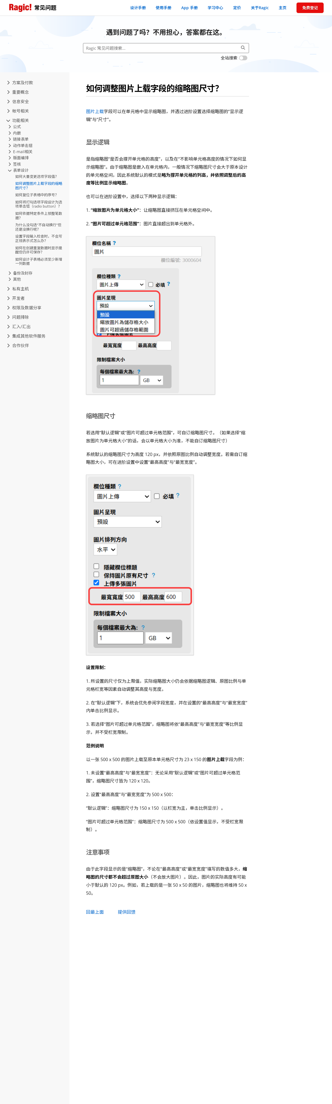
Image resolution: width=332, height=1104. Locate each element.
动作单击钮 (20, 145)
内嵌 (14, 133)
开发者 (16, 298)
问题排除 (18, 317)
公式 (14, 126)
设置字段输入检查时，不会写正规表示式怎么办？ (38, 238)
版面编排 (18, 157)
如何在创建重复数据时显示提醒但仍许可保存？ (38, 250)
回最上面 (95, 912)
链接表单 (18, 139)
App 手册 (189, 7)
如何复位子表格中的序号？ (37, 194)
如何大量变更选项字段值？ (37, 176)
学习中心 (215, 7)
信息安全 (18, 101)
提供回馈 (126, 912)
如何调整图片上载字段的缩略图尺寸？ (38, 185)
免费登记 (310, 7)
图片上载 (95, 111)
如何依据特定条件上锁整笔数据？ (38, 215)
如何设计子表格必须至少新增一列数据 (38, 261)
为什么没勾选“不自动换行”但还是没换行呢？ (38, 227)
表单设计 (18, 170)
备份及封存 (20, 273)
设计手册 (138, 7)
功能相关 (18, 120)
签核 (14, 164)
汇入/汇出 (19, 326)
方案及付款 (20, 82)
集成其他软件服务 (26, 336)
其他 (14, 279)
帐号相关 (18, 111)
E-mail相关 (20, 151)
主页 (282, 7)
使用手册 (163, 7)
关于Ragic (260, 7)
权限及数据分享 (24, 307)
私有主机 (18, 288)
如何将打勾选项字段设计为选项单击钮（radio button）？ (38, 204)
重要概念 (18, 92)
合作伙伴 (18, 345)
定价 (237, 7)
